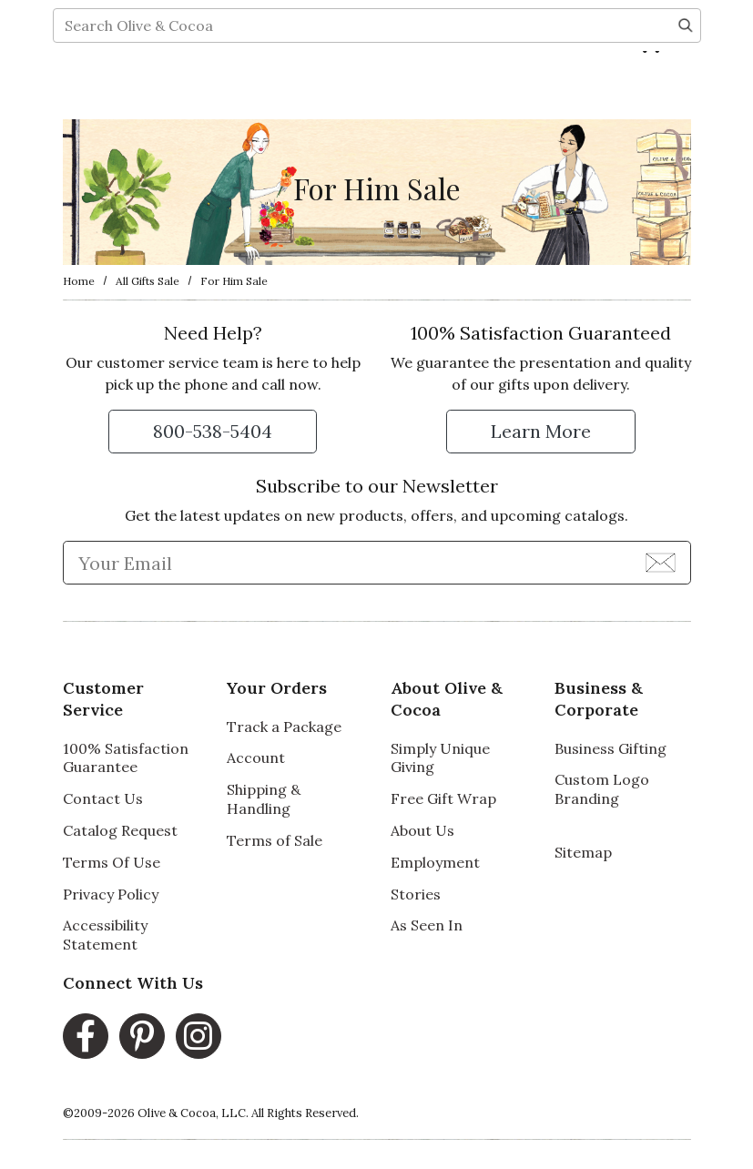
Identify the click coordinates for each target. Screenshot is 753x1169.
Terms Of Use (111, 862)
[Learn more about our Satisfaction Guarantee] (541, 431)
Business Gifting (611, 748)
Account (256, 757)
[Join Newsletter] (660, 561)
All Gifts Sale (147, 281)
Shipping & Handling (263, 799)
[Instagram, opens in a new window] (198, 1036)
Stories (416, 894)
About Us (422, 830)
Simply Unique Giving (440, 758)
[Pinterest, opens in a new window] (142, 1036)
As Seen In (427, 925)
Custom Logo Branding (602, 789)
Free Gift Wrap (443, 798)
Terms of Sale (274, 840)
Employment (435, 862)
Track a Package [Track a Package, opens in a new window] (284, 726)
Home (79, 281)
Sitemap (583, 852)
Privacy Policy (110, 894)
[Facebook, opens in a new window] (85, 1036)
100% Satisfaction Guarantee (125, 758)
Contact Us (103, 798)
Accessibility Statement (105, 934)
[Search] (685, 87)
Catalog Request (120, 830)
